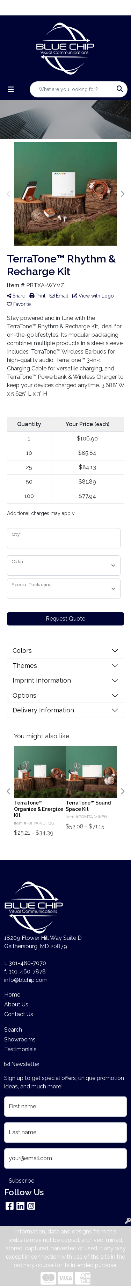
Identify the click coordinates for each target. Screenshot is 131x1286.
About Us (16, 1004)
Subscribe (21, 1180)
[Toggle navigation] (10, 89)
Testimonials (20, 1049)
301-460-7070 (27, 963)
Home (12, 994)
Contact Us (18, 1014)
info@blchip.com (26, 980)
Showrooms (20, 1039)
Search (13, 1029)
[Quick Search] (71, 89)
